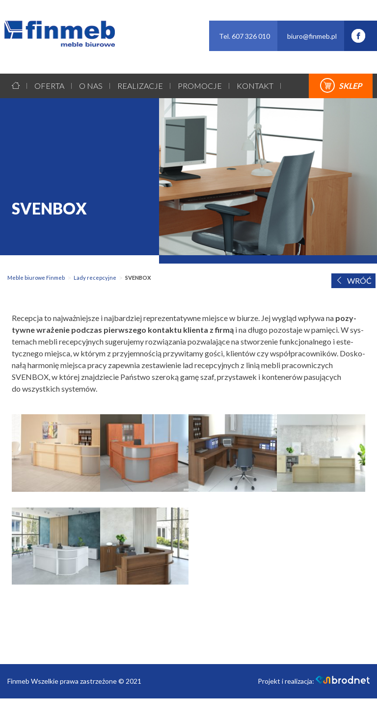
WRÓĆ (353, 280)
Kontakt (255, 85)
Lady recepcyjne (95, 277)
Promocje (200, 85)
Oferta (49, 85)
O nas (91, 85)
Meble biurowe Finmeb (36, 277)
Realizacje (140, 85)
